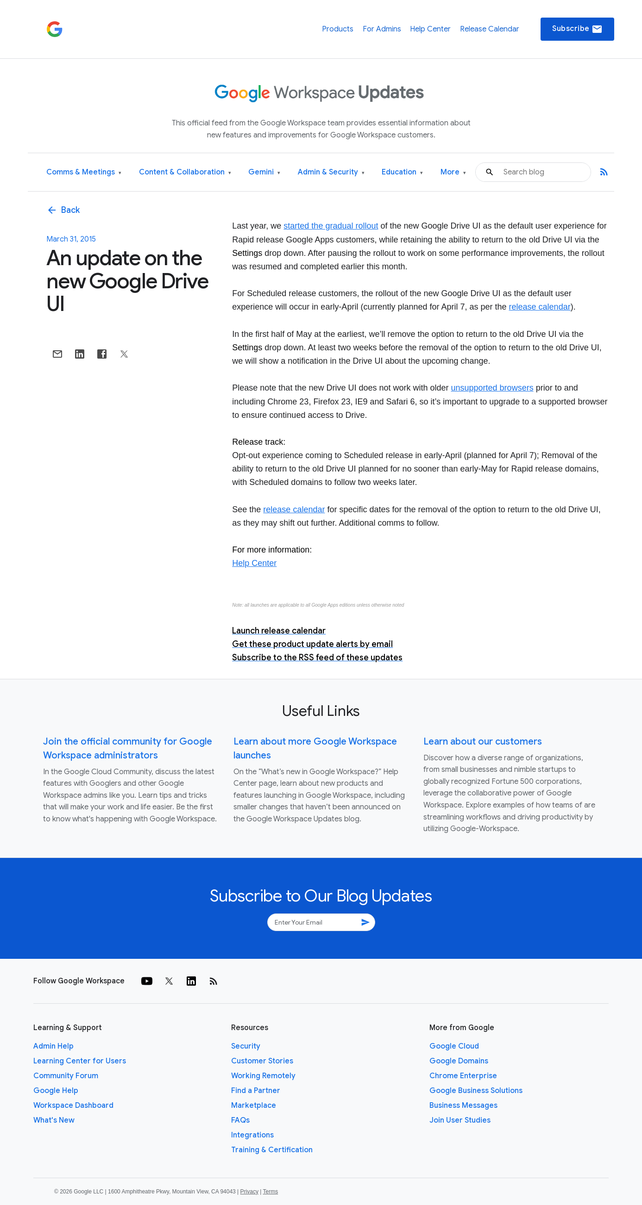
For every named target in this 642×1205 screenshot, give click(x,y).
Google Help (55, 1090)
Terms (270, 1191)
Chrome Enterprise (463, 1076)
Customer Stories (262, 1061)
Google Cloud (454, 1046)
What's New (54, 1120)
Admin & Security (331, 172)
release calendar (540, 306)
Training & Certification (272, 1150)
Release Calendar (489, 29)
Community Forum (65, 1076)
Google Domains (458, 1061)
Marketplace (253, 1105)
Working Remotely (263, 1076)
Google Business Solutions (475, 1090)
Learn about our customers (482, 741)
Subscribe (577, 29)
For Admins (382, 29)
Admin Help (53, 1046)
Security (245, 1046)
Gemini (264, 172)
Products (337, 29)
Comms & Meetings (83, 172)
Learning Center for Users (79, 1061)
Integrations (252, 1135)
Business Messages (463, 1105)
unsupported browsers (492, 387)
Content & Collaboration (185, 172)
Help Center (430, 29)
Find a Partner (255, 1090)
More (453, 172)
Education (402, 172)
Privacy (249, 1191)
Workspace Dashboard (73, 1105)
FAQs (240, 1120)
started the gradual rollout (330, 225)
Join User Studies (460, 1120)
